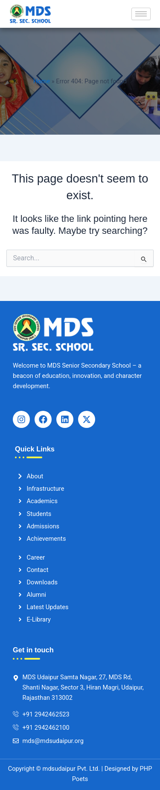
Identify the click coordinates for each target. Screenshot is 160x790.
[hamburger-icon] (141, 14)
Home (41, 81)
